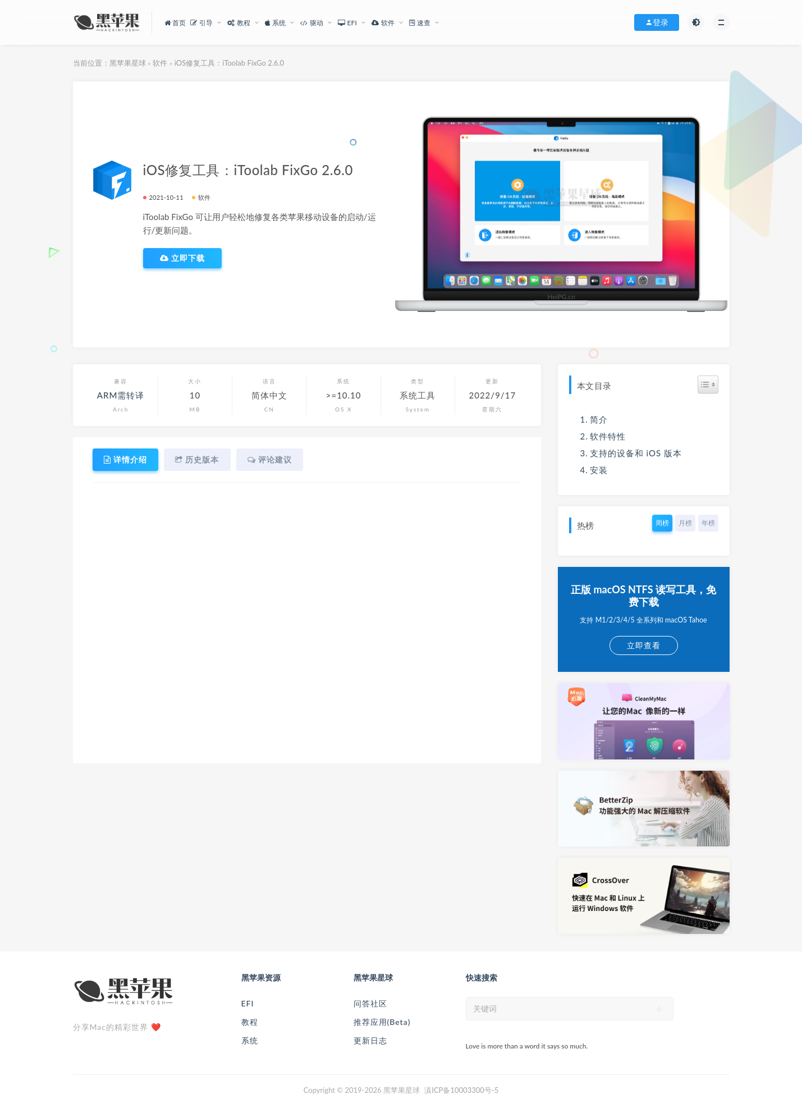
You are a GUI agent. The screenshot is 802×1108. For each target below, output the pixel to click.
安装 (599, 470)
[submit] (659, 1009)
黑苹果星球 (127, 62)
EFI (247, 1003)
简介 (599, 419)
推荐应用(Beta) (382, 1022)
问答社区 (370, 1003)
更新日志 (370, 1040)
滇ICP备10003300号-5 (461, 1090)
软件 (160, 62)
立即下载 (182, 258)
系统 (249, 1040)
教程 (249, 1022)
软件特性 (608, 436)
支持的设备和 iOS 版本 (636, 453)
